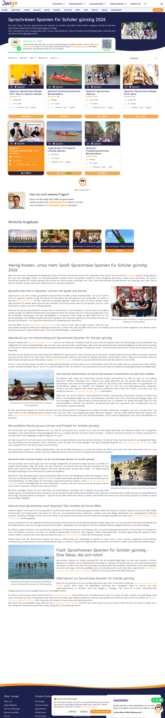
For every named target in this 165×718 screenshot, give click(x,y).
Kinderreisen (40, 712)
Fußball (56, 10)
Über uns (8, 701)
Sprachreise (131, 275)
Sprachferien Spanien (62, 360)
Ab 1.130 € (141, 116)
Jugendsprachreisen (81, 716)
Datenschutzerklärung (89, 707)
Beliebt (5, 10)
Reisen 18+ (136, 4)
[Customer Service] (158, 708)
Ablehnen (72, 712)
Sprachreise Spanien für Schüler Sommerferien (33, 415)
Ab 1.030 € (102, 116)
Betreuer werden (11, 712)
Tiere (86, 10)
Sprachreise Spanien (25, 301)
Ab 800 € (102, 173)
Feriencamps (40, 716)
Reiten (47, 10)
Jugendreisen (40, 708)
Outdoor (68, 10)
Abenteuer (15, 10)
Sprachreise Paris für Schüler (65, 603)
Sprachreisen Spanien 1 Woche (87, 391)
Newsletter (158, 10)
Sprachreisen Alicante (61, 595)
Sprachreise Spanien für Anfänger (137, 442)
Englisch (37, 10)
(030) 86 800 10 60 (58, 202)
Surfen (27, 10)
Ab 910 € (26, 116)
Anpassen (84, 712)
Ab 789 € (61, 173)
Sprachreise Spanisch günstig (43, 325)
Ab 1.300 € (26, 173)
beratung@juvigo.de (80, 46)
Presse (7, 716)
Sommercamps (41, 705)
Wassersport (116, 10)
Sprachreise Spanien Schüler (40, 342)
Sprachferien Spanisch (72, 535)
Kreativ (95, 10)
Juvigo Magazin (10, 705)
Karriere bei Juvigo (12, 708)
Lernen (104, 10)
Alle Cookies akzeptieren (101, 712)
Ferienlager (40, 701)
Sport (77, 10)
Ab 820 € (64, 116)
